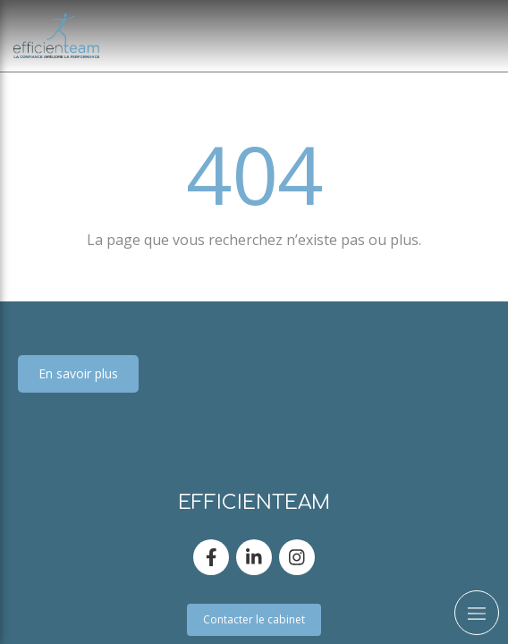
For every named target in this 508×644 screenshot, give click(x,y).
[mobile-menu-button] (476, 612)
